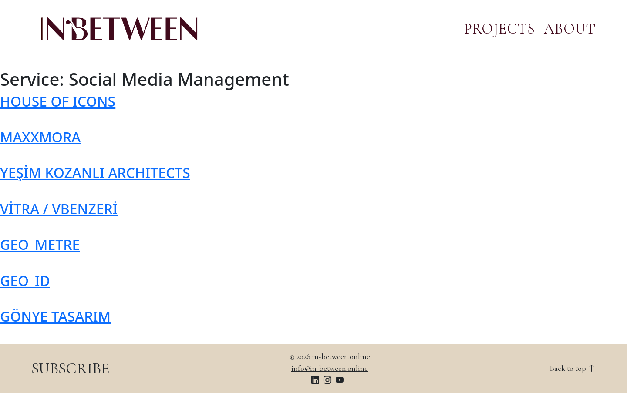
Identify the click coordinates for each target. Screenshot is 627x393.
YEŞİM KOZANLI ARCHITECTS (95, 172)
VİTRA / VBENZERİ (59, 208)
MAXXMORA (40, 137)
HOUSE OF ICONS (57, 101)
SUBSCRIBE (70, 368)
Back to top (572, 368)
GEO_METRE (40, 244)
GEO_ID (25, 280)
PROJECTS (499, 29)
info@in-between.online (329, 368)
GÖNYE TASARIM (55, 316)
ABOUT (570, 29)
